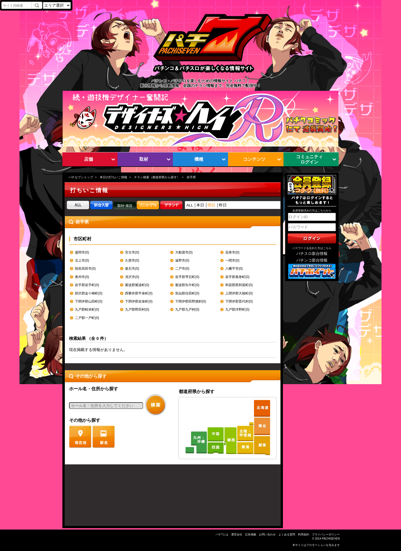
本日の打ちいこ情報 (113, 177)
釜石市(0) (132, 268)
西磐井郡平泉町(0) (139, 293)
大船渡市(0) (184, 252)
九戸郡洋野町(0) (237, 309)
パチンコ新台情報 (311, 260)
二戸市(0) (182, 268)
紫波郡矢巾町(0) (187, 285)
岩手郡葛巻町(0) (237, 277)
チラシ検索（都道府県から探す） (157, 177)
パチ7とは (222, 534)
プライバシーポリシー (326, 534)
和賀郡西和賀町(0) (239, 285)
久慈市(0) (132, 260)
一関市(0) (232, 260)
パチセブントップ (81, 177)
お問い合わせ (267, 534)
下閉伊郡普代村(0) (239, 301)
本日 (200, 205)
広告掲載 (250, 534)
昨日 (223, 205)
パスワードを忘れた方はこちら (311, 248)
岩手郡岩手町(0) (87, 285)
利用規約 (303, 534)
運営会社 (236, 534)
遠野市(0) (182, 260)
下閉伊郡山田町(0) (88, 301)
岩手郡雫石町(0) (187, 277)
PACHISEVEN (331, 538)
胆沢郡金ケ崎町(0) (88, 293)
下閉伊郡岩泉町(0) (139, 301)
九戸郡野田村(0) (137, 309)
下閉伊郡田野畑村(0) (190, 301)
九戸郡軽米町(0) (87, 309)
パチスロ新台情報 (311, 254)
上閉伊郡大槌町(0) (239, 293)
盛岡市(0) (82, 252)
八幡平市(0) (234, 268)
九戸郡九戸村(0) (187, 309)
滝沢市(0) (132, 277)
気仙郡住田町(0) (187, 293)
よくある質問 (286, 534)
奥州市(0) (82, 277)
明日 (211, 205)
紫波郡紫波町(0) (137, 285)
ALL (189, 205)
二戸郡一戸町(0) (87, 318)
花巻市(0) (232, 252)
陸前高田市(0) (85, 268)
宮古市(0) (132, 252)
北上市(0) (82, 260)
